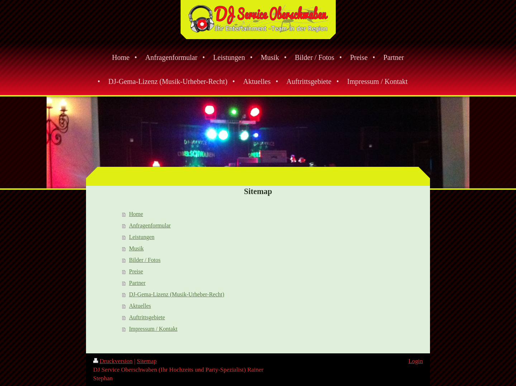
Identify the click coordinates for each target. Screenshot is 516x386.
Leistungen (141, 237)
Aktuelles (140, 306)
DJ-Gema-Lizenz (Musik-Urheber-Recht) (176, 294)
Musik (136, 248)
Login (415, 361)
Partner (137, 283)
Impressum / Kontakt (153, 329)
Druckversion (113, 361)
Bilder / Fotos (145, 260)
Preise (136, 271)
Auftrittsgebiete (147, 317)
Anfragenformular (150, 225)
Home (136, 214)
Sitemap (147, 361)
